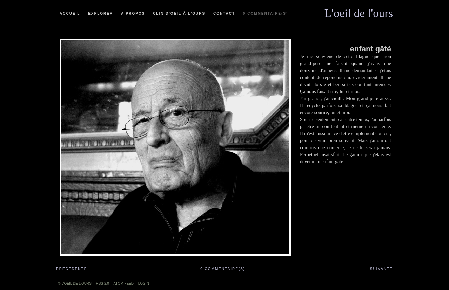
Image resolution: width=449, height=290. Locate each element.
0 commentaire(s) (265, 13)
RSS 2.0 (102, 283)
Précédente (71, 269)
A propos (133, 13)
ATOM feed (124, 283)
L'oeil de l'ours (358, 11)
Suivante (381, 269)
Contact (224, 13)
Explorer (100, 13)
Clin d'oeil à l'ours (179, 13)
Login (143, 283)
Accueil (70, 13)
